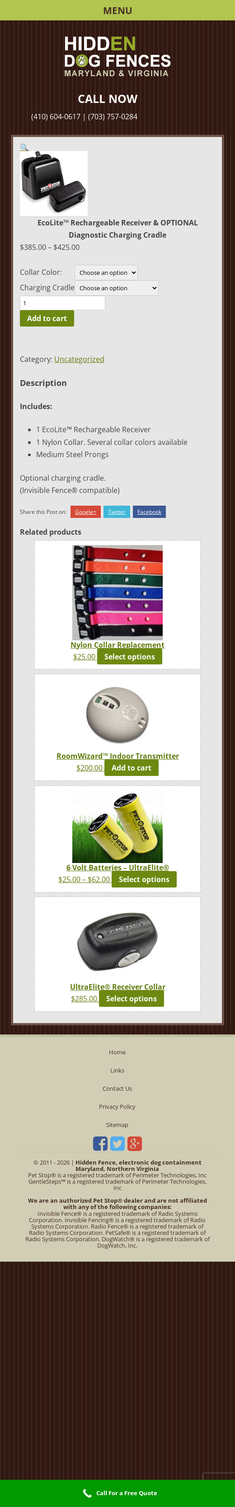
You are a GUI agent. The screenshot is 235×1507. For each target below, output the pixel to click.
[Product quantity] (62, 303)
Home (117, 1052)
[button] (24, 147)
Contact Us (117, 1088)
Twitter (117, 512)
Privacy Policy (117, 1106)
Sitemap (117, 1125)
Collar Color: (41, 272)
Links (117, 1070)
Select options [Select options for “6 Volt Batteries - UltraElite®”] (144, 879)
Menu (117, 10)
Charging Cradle (47, 288)
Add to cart (47, 318)
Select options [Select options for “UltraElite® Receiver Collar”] (131, 999)
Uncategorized (79, 359)
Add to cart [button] (131, 768)
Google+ (85, 512)
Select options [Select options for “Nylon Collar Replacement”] (129, 657)
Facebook (149, 512)
